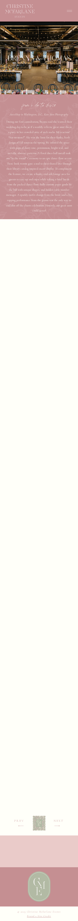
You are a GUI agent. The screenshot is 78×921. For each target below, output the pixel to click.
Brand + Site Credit (39, 915)
